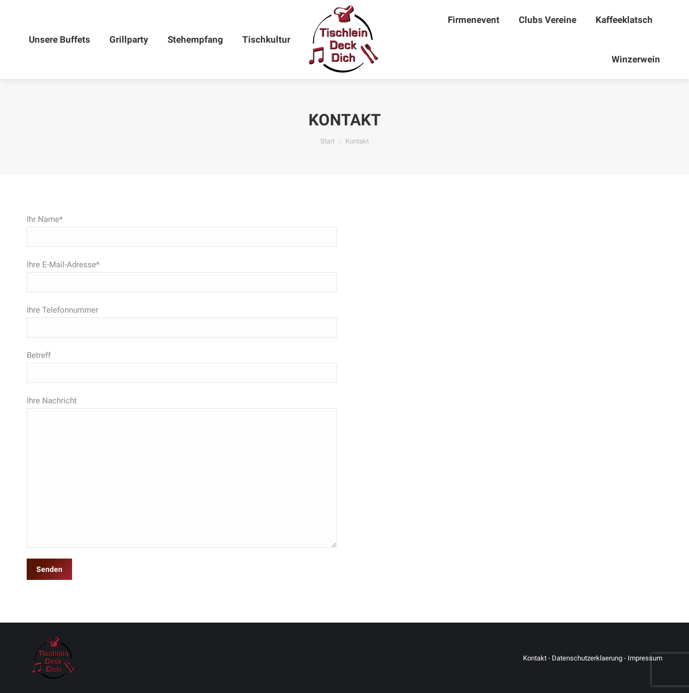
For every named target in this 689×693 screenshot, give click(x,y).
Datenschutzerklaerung (587, 658)
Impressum (645, 658)
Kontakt (535, 658)
